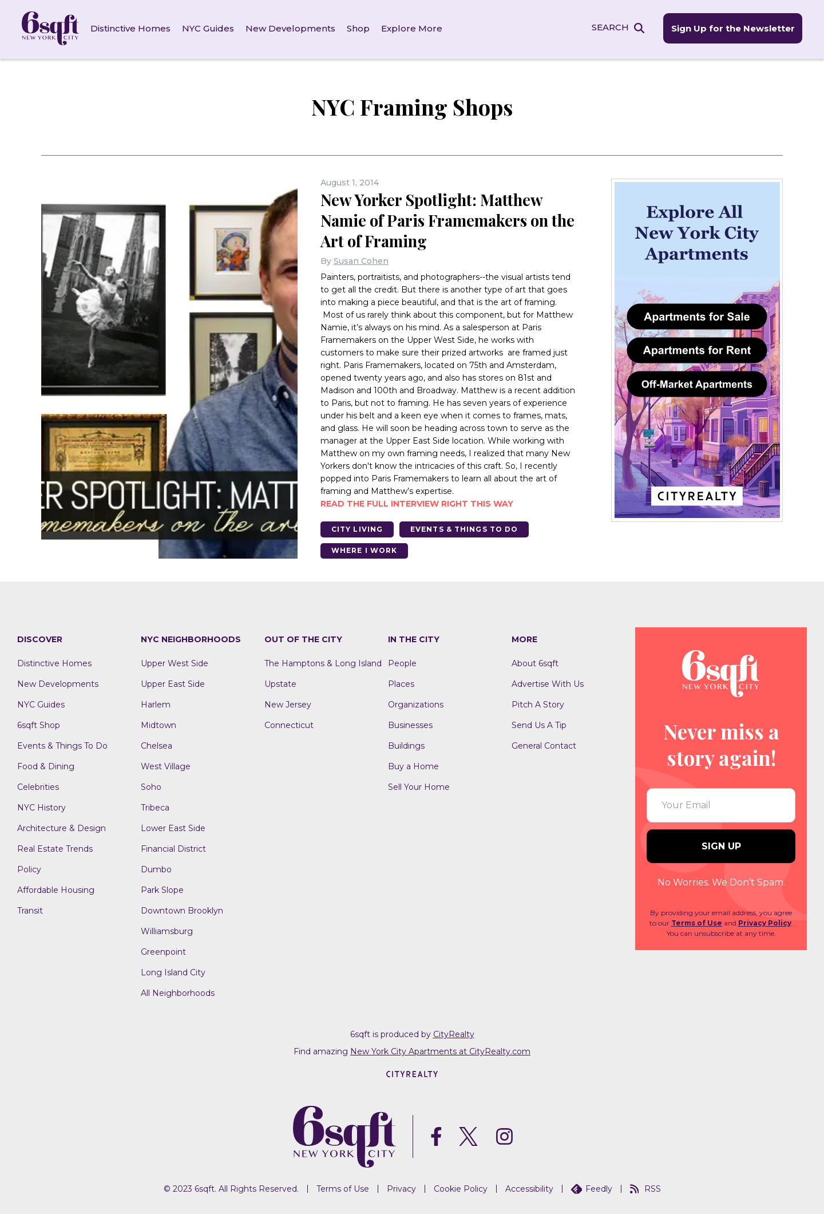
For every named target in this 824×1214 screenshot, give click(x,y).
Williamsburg (167, 930)
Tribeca (155, 806)
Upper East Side (173, 683)
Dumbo (156, 868)
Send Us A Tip (539, 724)
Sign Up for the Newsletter (731, 28)
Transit (30, 909)
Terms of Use (696, 922)
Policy (29, 868)
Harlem (156, 703)
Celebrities (38, 786)
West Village (166, 765)
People (402, 662)
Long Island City (173, 971)
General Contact (544, 745)
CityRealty (453, 1033)
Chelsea (156, 745)
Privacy (401, 1187)
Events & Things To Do (467, 527)
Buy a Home (413, 765)
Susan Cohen (361, 259)
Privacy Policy (764, 922)
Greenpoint (163, 951)
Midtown (158, 724)
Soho (151, 786)
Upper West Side (174, 662)
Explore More (412, 28)
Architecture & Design (61, 827)
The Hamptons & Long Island (323, 662)
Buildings (406, 745)
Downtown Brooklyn (182, 909)
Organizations (415, 703)
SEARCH (608, 27)
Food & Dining (45, 765)
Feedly (591, 1187)
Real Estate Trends (55, 848)
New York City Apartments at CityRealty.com (440, 1050)
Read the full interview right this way (416, 502)
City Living (358, 527)
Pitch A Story (538, 703)
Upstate (280, 683)
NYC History (41, 806)
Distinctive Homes (132, 28)
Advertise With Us (548, 683)
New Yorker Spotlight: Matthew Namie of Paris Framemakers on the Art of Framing (438, 218)
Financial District (173, 848)
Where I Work (365, 549)
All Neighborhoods (178, 992)
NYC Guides (209, 28)
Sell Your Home (419, 786)
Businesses (410, 724)
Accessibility (529, 1187)
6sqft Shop (38, 724)
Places (401, 683)
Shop (359, 28)
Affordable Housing (55, 889)
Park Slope (162, 889)
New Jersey (287, 703)
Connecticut (289, 724)
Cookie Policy (461, 1187)
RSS (645, 1187)
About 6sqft (535, 662)
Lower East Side (173, 827)
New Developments (291, 28)
